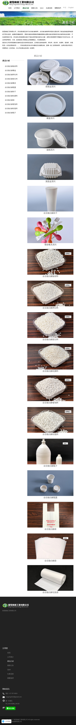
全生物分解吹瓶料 (50, 434)
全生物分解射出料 (50, 339)
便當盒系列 (50, 87)
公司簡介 (17, 8)
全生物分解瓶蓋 (50, 497)
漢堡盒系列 (50, 181)
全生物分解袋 (50, 529)
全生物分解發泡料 (50, 403)
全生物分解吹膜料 (50, 371)
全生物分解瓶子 (50, 466)
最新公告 (34, 8)
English (71, 7)
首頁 (9, 8)
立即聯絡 (8, 721)
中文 (64, 7)
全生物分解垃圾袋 (50, 592)
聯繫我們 (58, 8)
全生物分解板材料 (50, 276)
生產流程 (49, 8)
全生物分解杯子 (50, 213)
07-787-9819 (13, 693)
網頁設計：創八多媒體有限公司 (12, 721)
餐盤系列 (50, 118)
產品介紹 (26, 8)
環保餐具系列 (50, 245)
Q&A (42, 8)
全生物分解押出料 (50, 308)
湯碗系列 (50, 150)
